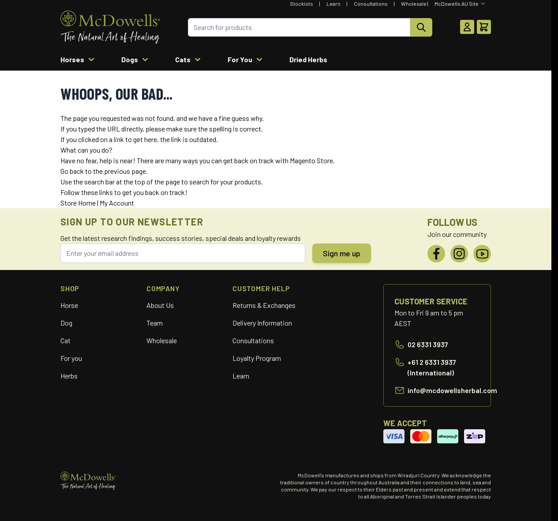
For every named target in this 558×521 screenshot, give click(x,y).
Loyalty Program (256, 358)
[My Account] (467, 27)
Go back (72, 171)
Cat (65, 340)
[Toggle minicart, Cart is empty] (484, 27)
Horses (78, 59)
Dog (66, 323)
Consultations (371, 3)
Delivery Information (262, 323)
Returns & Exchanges (264, 305)
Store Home (78, 203)
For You (246, 59)
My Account (117, 203)
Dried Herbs (308, 59)
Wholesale (414, 3)
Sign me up (341, 253)
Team (154, 323)
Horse (69, 305)
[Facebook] (436, 253)
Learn (333, 3)
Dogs (135, 59)
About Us (160, 305)
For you (71, 358)
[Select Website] (460, 3)
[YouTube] (482, 253)
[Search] (421, 27)
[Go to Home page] (110, 27)
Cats (189, 59)
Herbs (69, 375)
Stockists (301, 3)
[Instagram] (459, 253)
